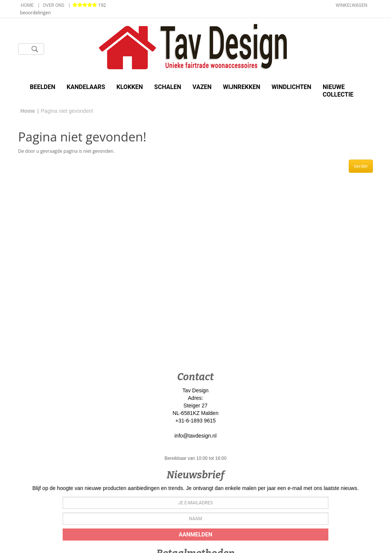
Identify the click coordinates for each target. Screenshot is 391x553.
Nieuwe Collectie (338, 90)
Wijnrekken (241, 87)
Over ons (53, 5)
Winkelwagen (351, 5)
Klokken (130, 87)
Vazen (202, 87)
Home (27, 5)
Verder (361, 166)
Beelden (42, 87)
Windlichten (291, 87)
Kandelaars (86, 87)
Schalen (167, 87)
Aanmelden (195, 534)
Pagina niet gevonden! (67, 111)
